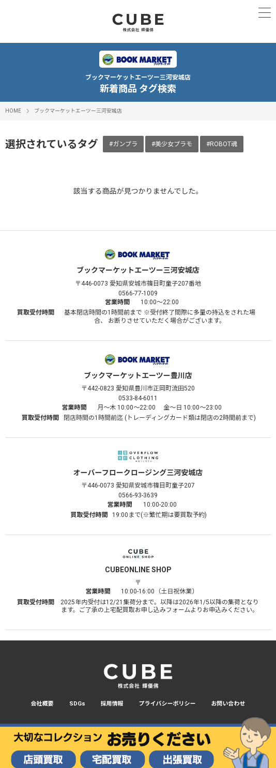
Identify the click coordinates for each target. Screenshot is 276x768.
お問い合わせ (228, 703)
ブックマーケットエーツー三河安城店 (78, 111)
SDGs (77, 703)
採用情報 (112, 703)
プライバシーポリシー (167, 703)
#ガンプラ (123, 144)
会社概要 (42, 703)
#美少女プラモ (171, 144)
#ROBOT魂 (221, 144)
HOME (13, 111)
